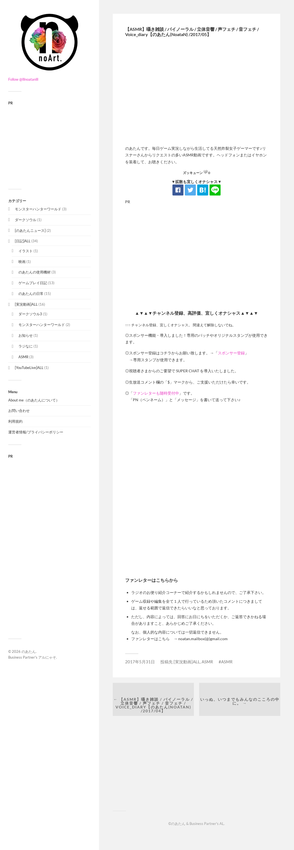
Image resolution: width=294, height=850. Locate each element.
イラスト (25, 251)
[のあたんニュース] (30, 230)
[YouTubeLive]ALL (29, 367)
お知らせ (25, 335)
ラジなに (25, 346)
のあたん (28, 651)
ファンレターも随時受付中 (156, 393)
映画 (22, 261)
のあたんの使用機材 (34, 272)
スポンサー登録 (231, 353)
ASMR (23, 357)
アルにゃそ (47, 657)
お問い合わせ (19, 410)
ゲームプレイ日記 (32, 283)
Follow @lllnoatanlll (23, 79)
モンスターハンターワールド (38, 209)
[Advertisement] (49, 143)
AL (221, 823)
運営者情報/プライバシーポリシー (35, 432)
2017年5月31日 (140, 661)
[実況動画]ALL (26, 304)
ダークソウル (25, 220)
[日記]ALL (23, 241)
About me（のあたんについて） (33, 400)
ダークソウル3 (30, 314)
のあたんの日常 (30, 293)
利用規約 (15, 421)
